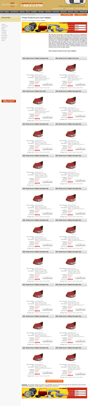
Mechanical (64, 11)
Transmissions (14, 11)
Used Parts (24, 20)
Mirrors (28, 11)
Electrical (70, 11)
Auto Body (48, 11)
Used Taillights (31, 20)
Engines (7, 11)
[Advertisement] (9, 70)
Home (1, 11)
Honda (38, 20)
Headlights (34, 11)
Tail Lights (41, 11)
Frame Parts (56, 11)
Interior (76, 11)
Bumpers (22, 11)
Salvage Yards (83, 11)
